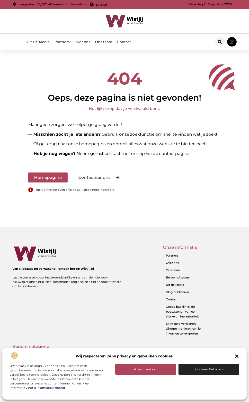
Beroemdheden (177, 281)
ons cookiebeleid (52, 388)
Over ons (82, 42)
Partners (62, 42)
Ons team (103, 42)
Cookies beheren (209, 369)
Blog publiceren (177, 296)
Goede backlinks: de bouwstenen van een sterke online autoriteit (182, 315)
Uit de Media (175, 288)
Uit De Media (38, 42)
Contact (124, 42)
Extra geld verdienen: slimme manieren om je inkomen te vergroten (183, 332)
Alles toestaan (146, 369)
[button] (236, 356)
